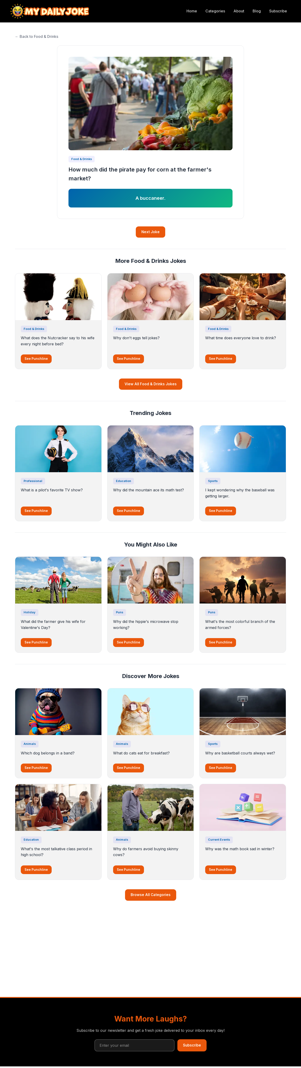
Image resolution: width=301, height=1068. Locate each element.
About (238, 11)
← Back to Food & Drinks (36, 36)
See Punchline (36, 359)
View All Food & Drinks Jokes (151, 384)
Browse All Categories (151, 895)
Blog (257, 11)
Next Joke (150, 232)
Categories (215, 11)
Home (191, 11)
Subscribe (278, 11)
